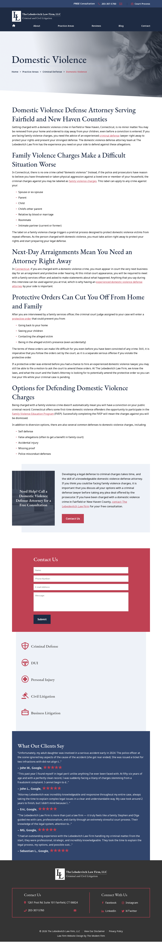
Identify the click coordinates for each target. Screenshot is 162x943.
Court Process (142, 3)
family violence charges (83, 181)
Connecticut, (22, 269)
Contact (145, 25)
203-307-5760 (109, 3)
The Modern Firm (96, 935)
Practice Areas (66, 25)
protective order (21, 318)
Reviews (96, 25)
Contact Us (73, 518)
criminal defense (109, 135)
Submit (42, 619)
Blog (121, 25)
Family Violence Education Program (33, 414)
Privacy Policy (116, 930)
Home (14, 25)
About (36, 25)
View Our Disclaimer (94, 930)
